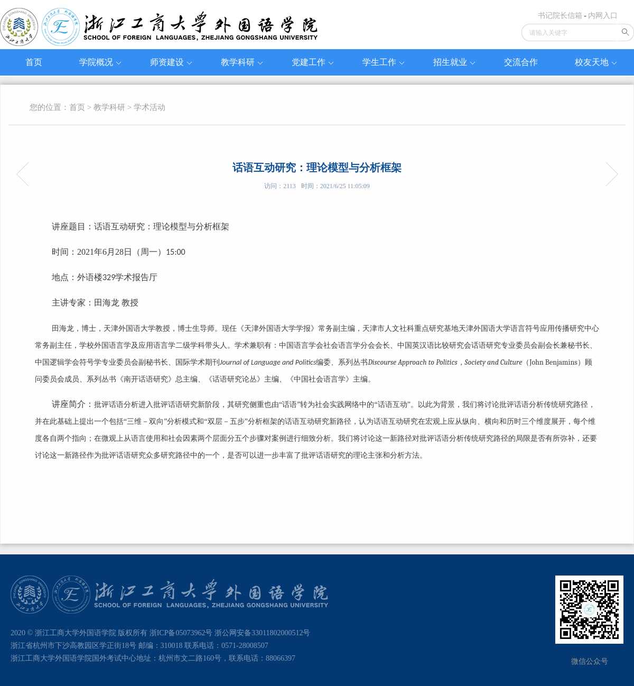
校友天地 (596, 62)
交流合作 (521, 62)
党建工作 (312, 62)
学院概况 (100, 62)
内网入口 (603, 16)
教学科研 (242, 62)
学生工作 (383, 62)
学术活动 (149, 107)
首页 (33, 62)
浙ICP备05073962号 (181, 633)
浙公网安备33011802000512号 (262, 633)
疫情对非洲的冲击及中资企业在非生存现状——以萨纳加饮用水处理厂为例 (608, 174)
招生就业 (454, 62)
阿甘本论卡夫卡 (26, 174)
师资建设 (171, 62)
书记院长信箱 (560, 16)
